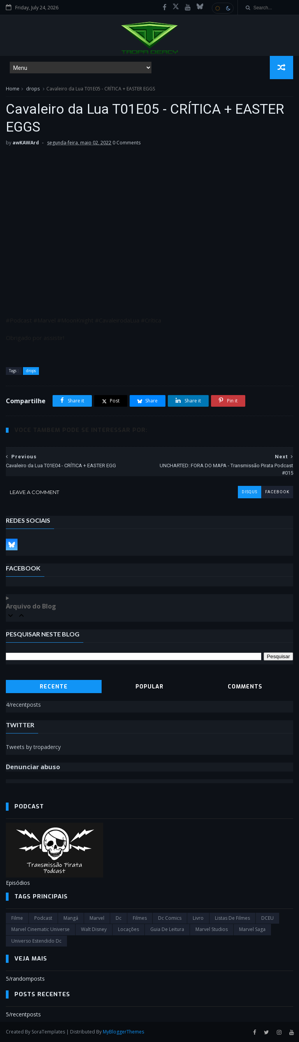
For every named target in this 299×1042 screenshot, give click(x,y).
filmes (140, 918)
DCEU (267, 918)
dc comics (169, 918)
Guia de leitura (167, 929)
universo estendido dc (36, 941)
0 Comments (127, 142)
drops (33, 88)
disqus (249, 492)
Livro (198, 918)
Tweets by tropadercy (33, 747)
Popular (149, 686)
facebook (277, 492)
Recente (54, 686)
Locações (128, 929)
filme (17, 918)
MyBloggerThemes (123, 1031)
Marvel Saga (252, 929)
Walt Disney (94, 929)
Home (12, 88)
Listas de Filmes (232, 918)
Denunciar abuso (33, 767)
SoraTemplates (48, 1031)
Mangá (70, 918)
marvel (97, 918)
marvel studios (211, 929)
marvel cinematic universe (40, 929)
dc (118, 918)
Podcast (43, 918)
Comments (245, 686)
